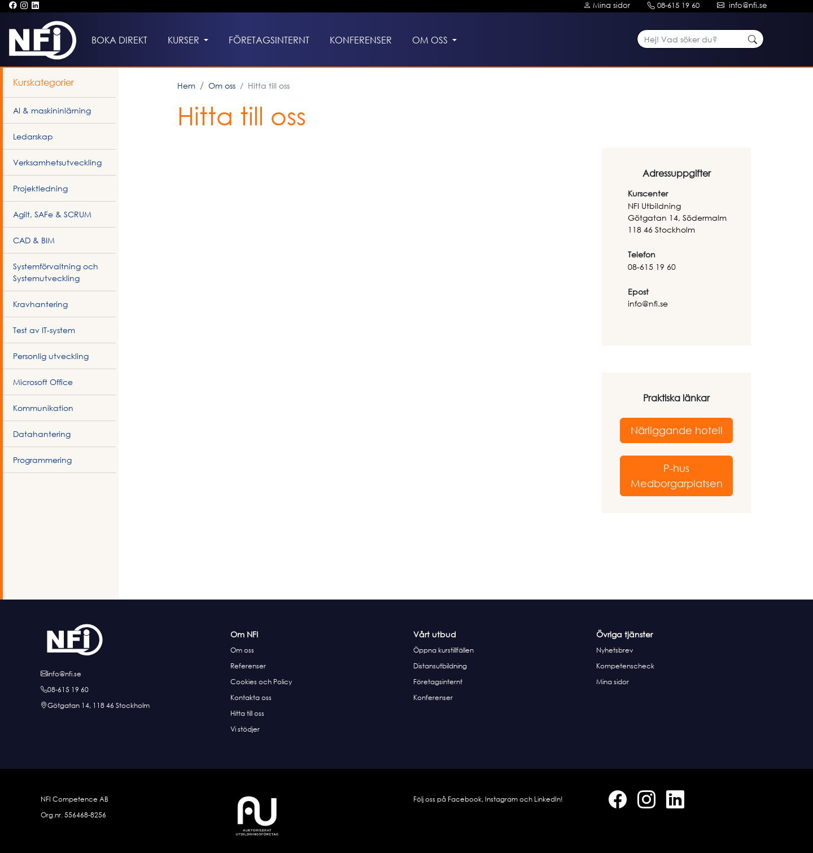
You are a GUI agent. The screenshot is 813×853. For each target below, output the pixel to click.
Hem (186, 85)
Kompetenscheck (625, 666)
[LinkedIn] (35, 5)
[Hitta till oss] (132, 706)
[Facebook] (12, 5)
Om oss (221, 85)
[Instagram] (24, 5)
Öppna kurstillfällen (443, 650)
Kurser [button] (185, 40)
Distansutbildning (440, 666)
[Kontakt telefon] (675, 5)
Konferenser (433, 697)
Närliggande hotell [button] (677, 430)
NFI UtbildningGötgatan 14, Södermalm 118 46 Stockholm (677, 217)
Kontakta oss (251, 697)
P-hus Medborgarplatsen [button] (677, 475)
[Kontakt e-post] (743, 5)
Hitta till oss (247, 713)
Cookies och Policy (261, 681)
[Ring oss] (132, 690)
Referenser (248, 666)
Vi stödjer (245, 729)
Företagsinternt (437, 681)
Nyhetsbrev (614, 650)
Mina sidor (612, 681)
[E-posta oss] (132, 674)
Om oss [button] (431, 40)
